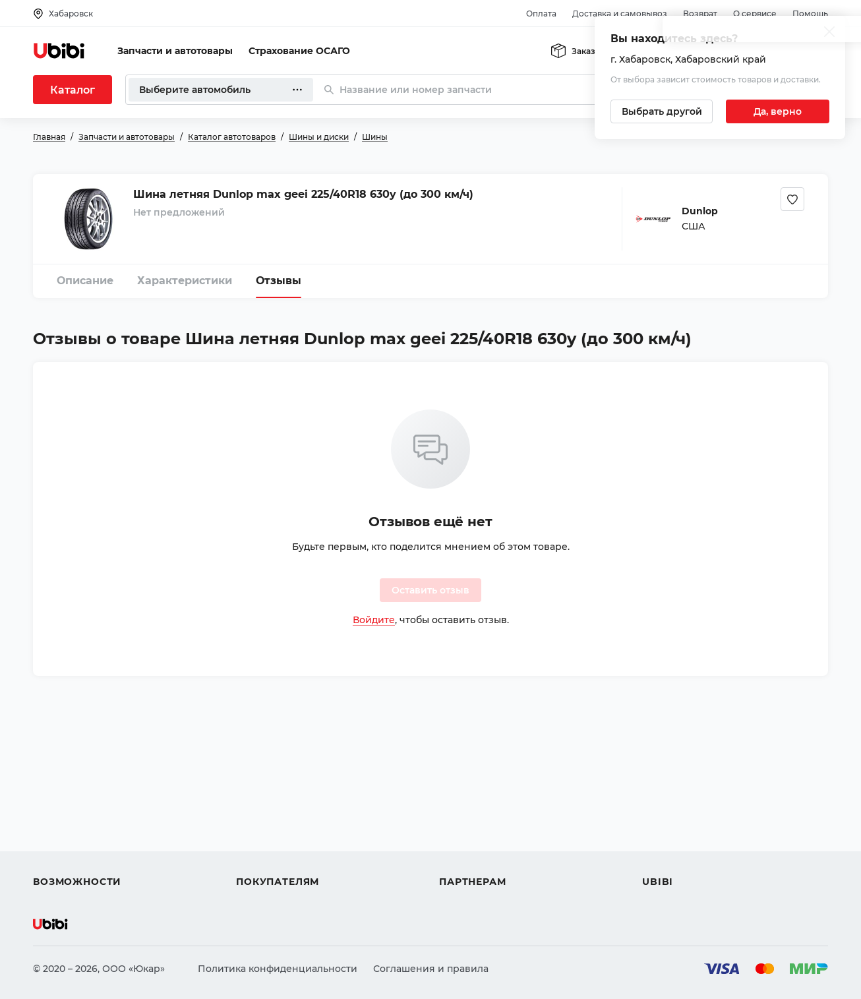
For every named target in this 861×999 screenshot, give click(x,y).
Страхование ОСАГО (299, 51)
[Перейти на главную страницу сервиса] (59, 51)
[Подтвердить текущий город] (777, 111)
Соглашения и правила (431, 969)
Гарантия (259, 864)
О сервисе (755, 13)
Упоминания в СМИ (691, 864)
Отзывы (278, 280)
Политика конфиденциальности (277, 969)
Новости (663, 841)
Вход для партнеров (489, 841)
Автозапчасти (67, 793)
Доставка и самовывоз (619, 13)
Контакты (665, 817)
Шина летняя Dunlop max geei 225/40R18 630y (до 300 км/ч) (303, 194)
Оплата (541, 13)
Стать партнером (481, 864)
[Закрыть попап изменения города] (829, 33)
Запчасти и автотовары (175, 51)
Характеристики (184, 280)
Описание (85, 280)
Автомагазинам (477, 817)
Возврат (700, 13)
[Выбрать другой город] (661, 111)
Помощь (810, 13)
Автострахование (76, 817)
